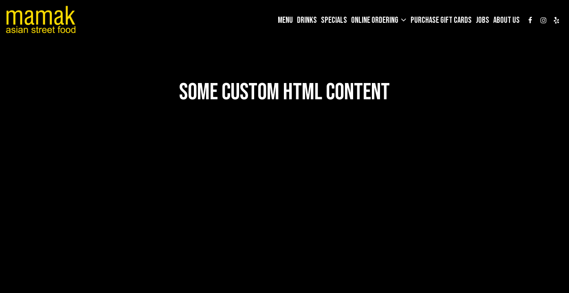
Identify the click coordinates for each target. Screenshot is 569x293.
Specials (334, 20)
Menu (285, 20)
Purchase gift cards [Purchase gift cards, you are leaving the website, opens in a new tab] (441, 20)
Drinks (307, 20)
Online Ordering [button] (375, 20)
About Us (506, 20)
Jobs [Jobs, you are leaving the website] (482, 20)
